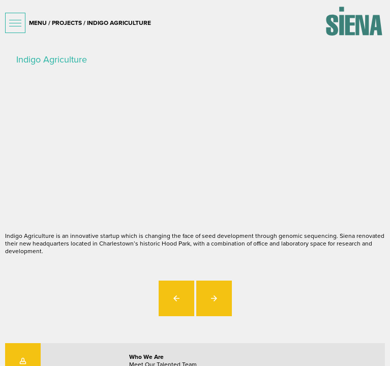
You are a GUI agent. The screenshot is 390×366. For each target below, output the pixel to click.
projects (67, 22)
